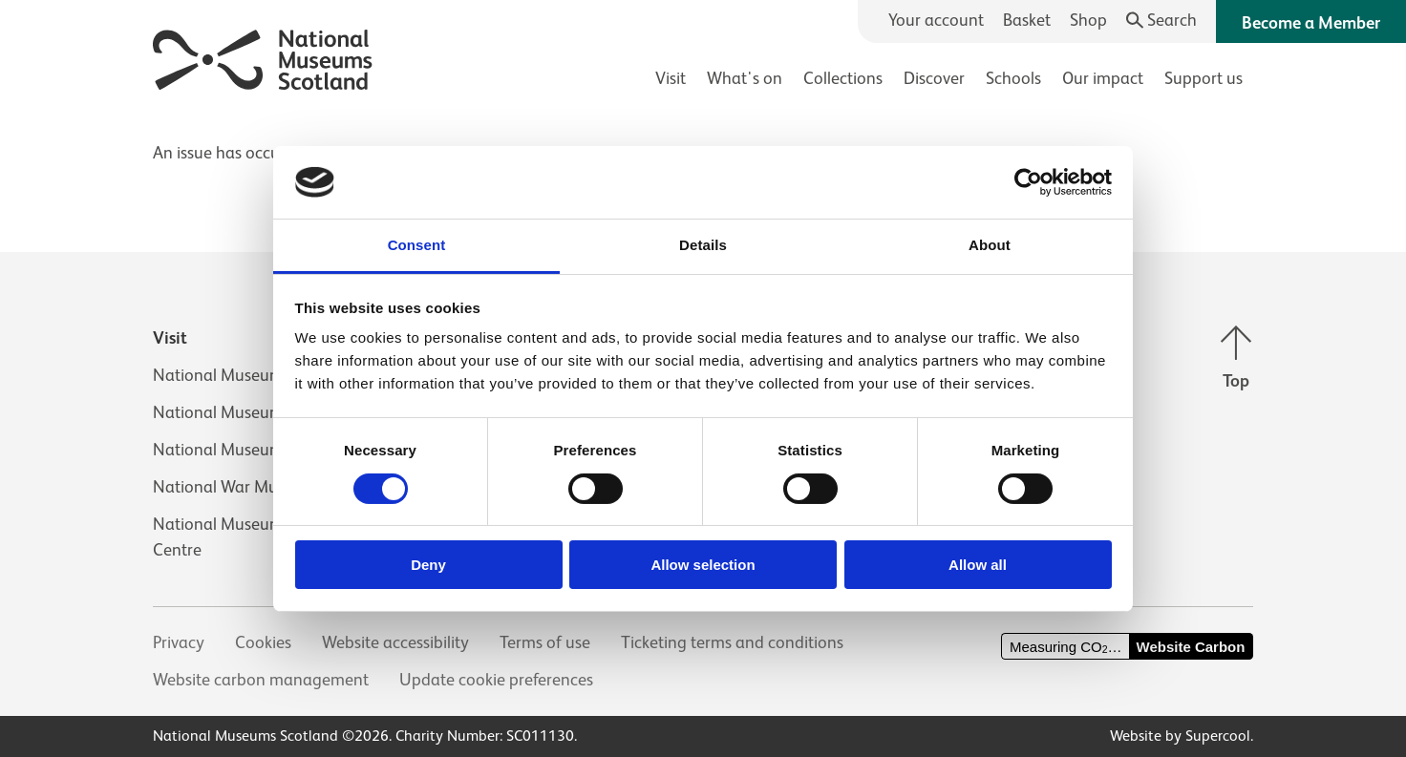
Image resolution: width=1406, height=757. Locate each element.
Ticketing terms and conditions (732, 642)
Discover (934, 78)
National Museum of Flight (250, 412)
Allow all (977, 565)
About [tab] (990, 245)
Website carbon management (261, 679)
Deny (428, 565)
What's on (744, 78)
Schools (1013, 78)
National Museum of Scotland (262, 375)
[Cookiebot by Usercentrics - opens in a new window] (1028, 182)
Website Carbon (1191, 647)
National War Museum (235, 486)
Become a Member (1311, 22)
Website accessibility (395, 642)
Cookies (263, 642)
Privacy (178, 642)
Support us (1203, 78)
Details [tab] (703, 245)
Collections (843, 78)
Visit (670, 78)
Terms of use (545, 642)
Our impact (1102, 78)
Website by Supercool (1180, 736)
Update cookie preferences (496, 679)
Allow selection (702, 565)
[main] (703, 143)
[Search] (1162, 20)
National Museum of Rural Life (263, 449)
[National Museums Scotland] (263, 57)
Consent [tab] (417, 245)
